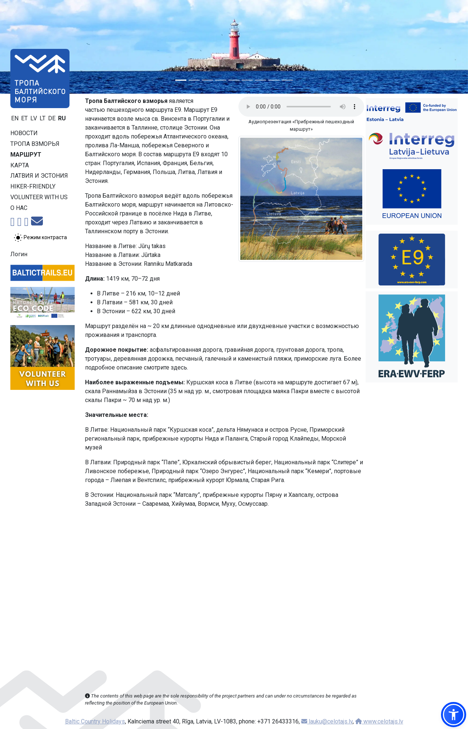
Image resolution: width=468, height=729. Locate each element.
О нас (18, 207)
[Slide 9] (287, 80)
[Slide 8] (273, 80)
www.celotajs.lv (379, 721)
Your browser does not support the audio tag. (301, 107)
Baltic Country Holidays (95, 721)
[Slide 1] (180, 80)
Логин (18, 254)
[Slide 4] (220, 80)
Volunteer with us (39, 197)
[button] (453, 714)
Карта (19, 165)
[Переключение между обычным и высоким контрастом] (40, 237)
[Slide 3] (207, 80)
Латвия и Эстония (39, 175)
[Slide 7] (260, 80)
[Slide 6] (247, 80)
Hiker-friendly (32, 186)
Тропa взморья (35, 143)
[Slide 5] (234, 80)
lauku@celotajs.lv (327, 721)
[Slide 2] (194, 80)
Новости (24, 133)
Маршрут (25, 154)
